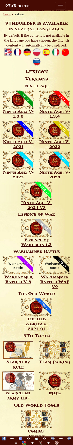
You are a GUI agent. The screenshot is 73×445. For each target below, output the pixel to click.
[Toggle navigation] (60, 5)
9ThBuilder (17, 6)
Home (7, 14)
